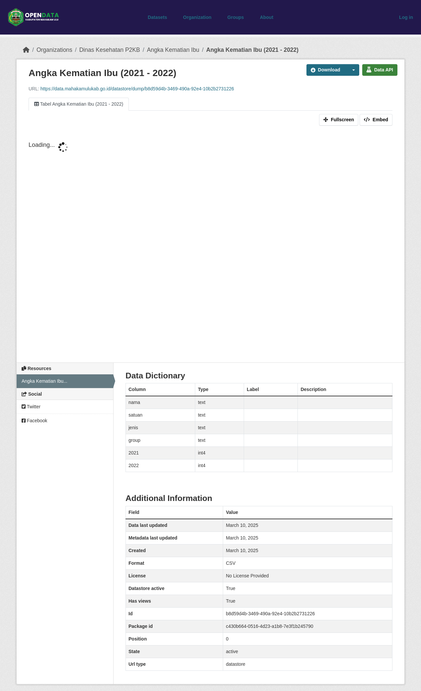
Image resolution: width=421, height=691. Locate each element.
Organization (197, 17)
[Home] (26, 50)
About (266, 17)
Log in (406, 17)
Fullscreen (338, 119)
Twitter (31, 406)
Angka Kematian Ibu (173, 50)
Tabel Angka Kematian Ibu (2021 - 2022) (78, 104)
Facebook (34, 420)
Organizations (54, 50)
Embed (376, 119)
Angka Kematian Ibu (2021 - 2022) (252, 50)
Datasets (157, 17)
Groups (235, 17)
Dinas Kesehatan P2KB (109, 50)
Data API (380, 69)
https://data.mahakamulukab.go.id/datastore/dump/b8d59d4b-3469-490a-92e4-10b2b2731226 (137, 88)
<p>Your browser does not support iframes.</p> (210, 246)
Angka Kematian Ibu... (44, 381)
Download (325, 69)
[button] (351, 70)
